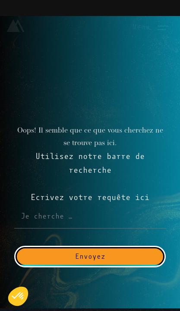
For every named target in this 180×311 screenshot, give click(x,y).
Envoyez (90, 256)
